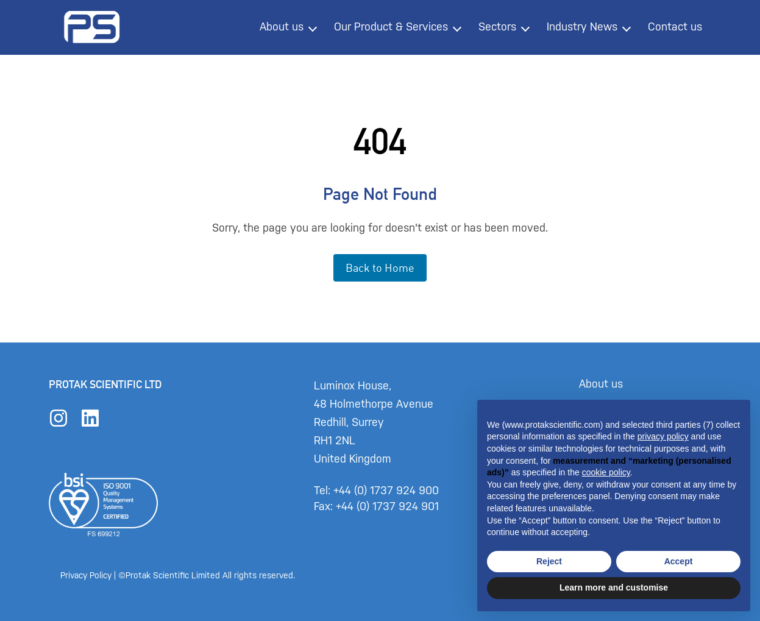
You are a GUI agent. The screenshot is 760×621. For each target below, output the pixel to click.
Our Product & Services (391, 27)
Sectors (497, 27)
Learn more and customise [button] (613, 587)
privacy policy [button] (663, 436)
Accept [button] (678, 561)
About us (282, 27)
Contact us (675, 27)
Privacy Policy (86, 576)
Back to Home (380, 267)
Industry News (582, 27)
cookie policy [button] (606, 472)
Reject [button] (549, 561)
